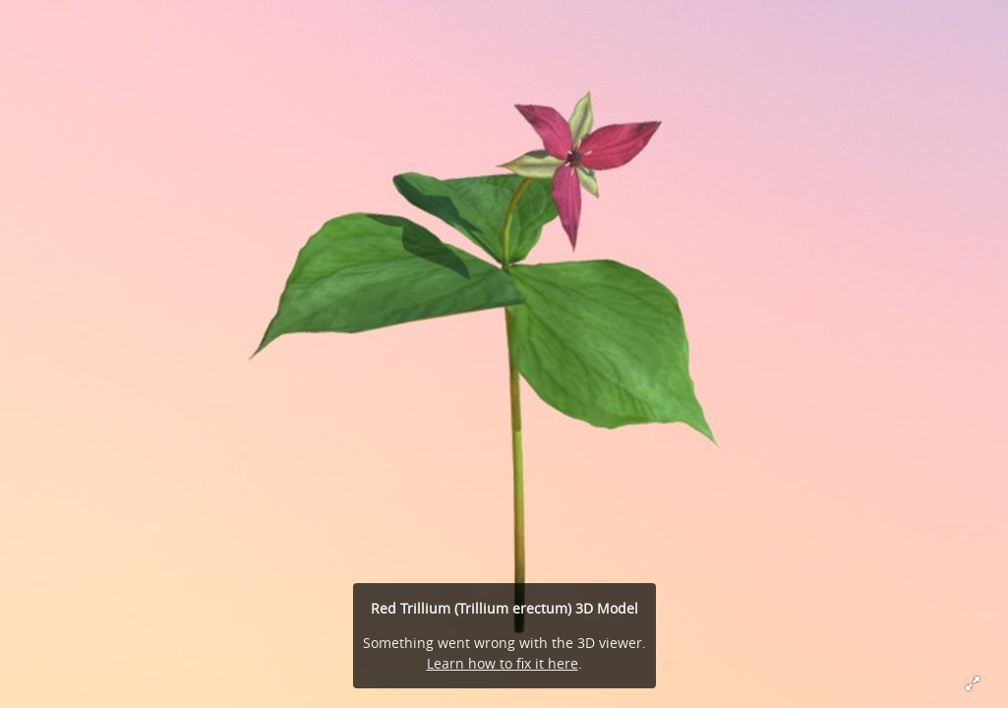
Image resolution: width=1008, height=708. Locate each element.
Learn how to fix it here (502, 663)
